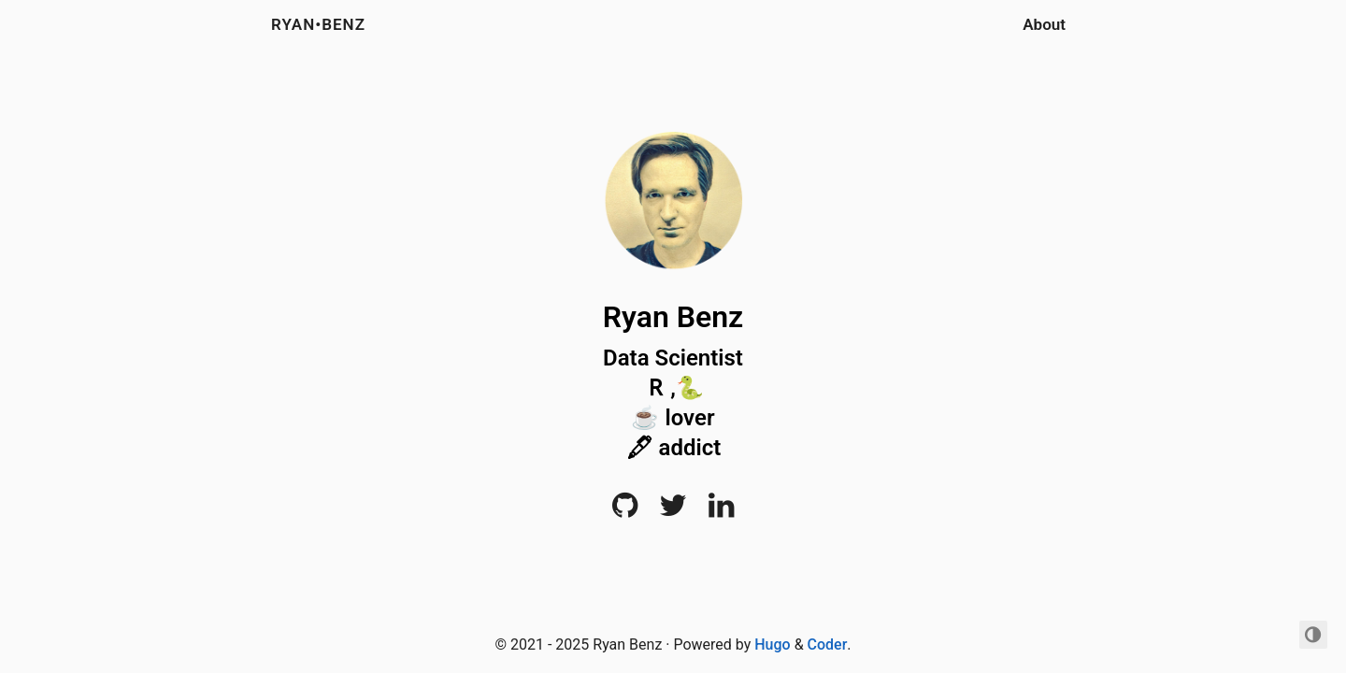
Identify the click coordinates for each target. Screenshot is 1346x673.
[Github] (624, 511)
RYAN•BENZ (318, 24)
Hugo (772, 644)
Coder (828, 644)
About (1044, 24)
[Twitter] (673, 511)
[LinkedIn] (721, 511)
